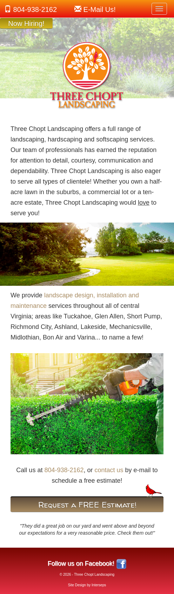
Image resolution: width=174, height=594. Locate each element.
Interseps (99, 585)
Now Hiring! (26, 23)
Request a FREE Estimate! (87, 505)
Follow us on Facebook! (80, 563)
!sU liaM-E (99, 9)
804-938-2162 (35, 9)
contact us (109, 470)
